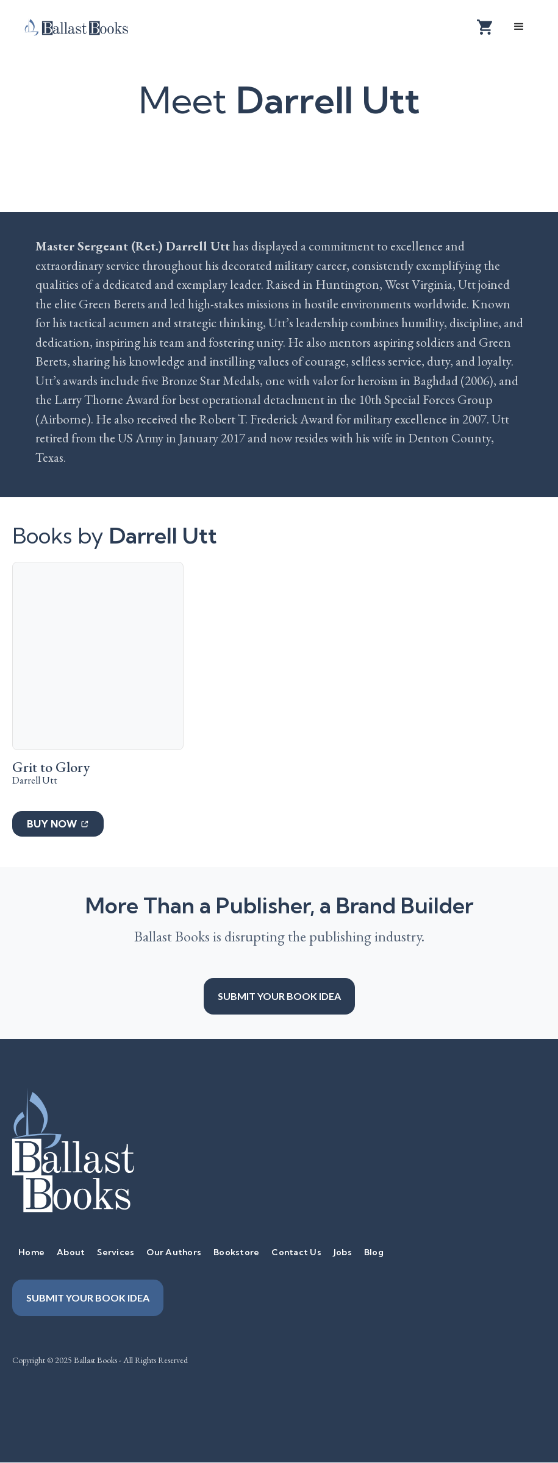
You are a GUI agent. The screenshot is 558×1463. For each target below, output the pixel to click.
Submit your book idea (279, 996)
